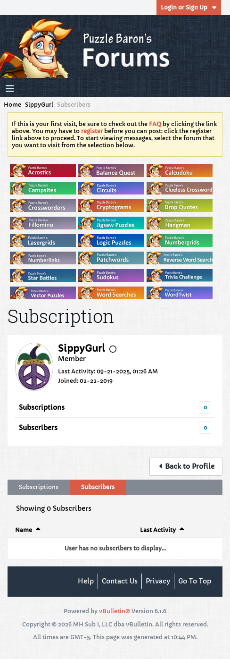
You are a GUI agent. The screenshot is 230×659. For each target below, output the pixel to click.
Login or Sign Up (189, 7)
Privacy (158, 581)
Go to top (194, 581)
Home (12, 104)
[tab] (39, 487)
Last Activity (158, 529)
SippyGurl (39, 104)
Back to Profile (189, 466)
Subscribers (38, 427)
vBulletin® (114, 611)
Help (86, 581)
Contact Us (120, 581)
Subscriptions (42, 407)
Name (23, 529)
